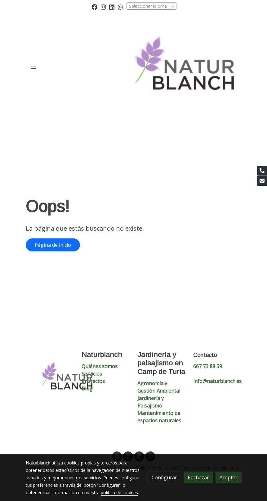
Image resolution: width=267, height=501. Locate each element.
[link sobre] (50, 378)
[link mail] (262, 181)
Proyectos (93, 381)
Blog (87, 388)
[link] (187, 68)
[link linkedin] (111, 7)
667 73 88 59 (207, 366)
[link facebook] (94, 7)
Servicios (92, 373)
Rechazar (198, 477)
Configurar (164, 477)
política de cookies (119, 492)
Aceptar (229, 477)
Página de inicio (53, 245)
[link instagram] (103, 7)
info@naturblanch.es (217, 381)
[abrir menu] (33, 68)
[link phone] (262, 171)
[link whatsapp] (120, 7)
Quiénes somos (100, 366)
